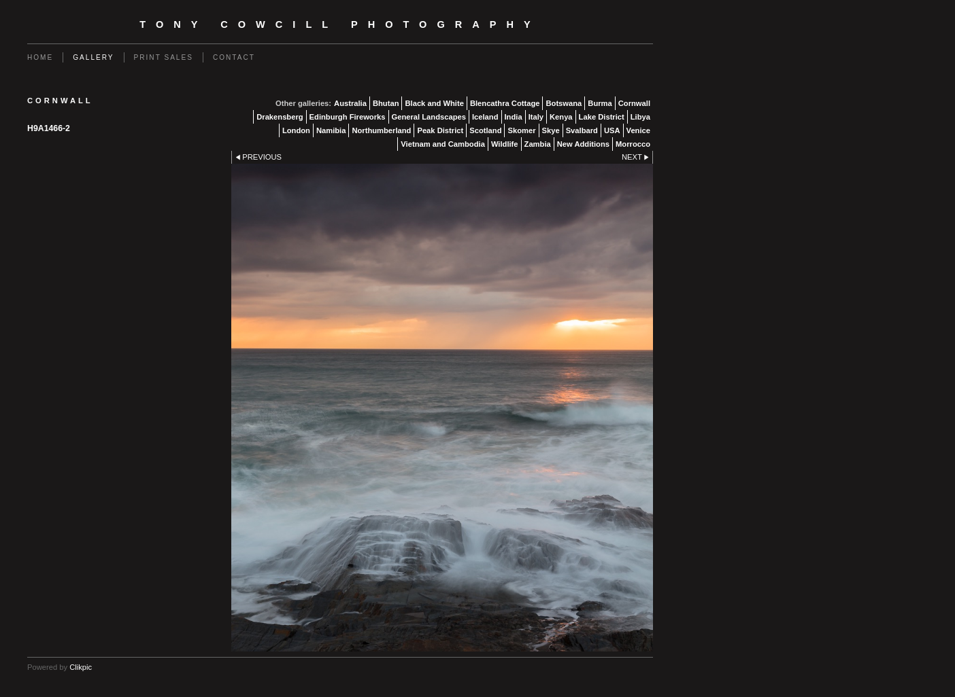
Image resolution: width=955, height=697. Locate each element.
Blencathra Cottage (505, 103)
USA (612, 130)
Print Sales (163, 57)
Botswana (564, 103)
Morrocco (633, 144)
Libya (640, 117)
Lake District (601, 117)
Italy (536, 117)
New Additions (583, 144)
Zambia (537, 144)
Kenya (561, 117)
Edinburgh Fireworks (347, 117)
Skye (551, 130)
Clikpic (80, 667)
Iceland (485, 117)
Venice (638, 130)
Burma (599, 103)
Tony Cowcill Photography (339, 24)
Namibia (331, 130)
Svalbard (582, 130)
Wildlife (504, 144)
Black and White (434, 103)
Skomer (521, 130)
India (513, 117)
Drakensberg (279, 117)
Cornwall (634, 103)
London (296, 130)
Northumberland (381, 130)
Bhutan (386, 103)
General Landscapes (429, 117)
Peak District (440, 130)
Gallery (93, 57)
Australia (350, 103)
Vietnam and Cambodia (443, 144)
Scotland (485, 130)
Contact (234, 57)
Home (40, 57)
